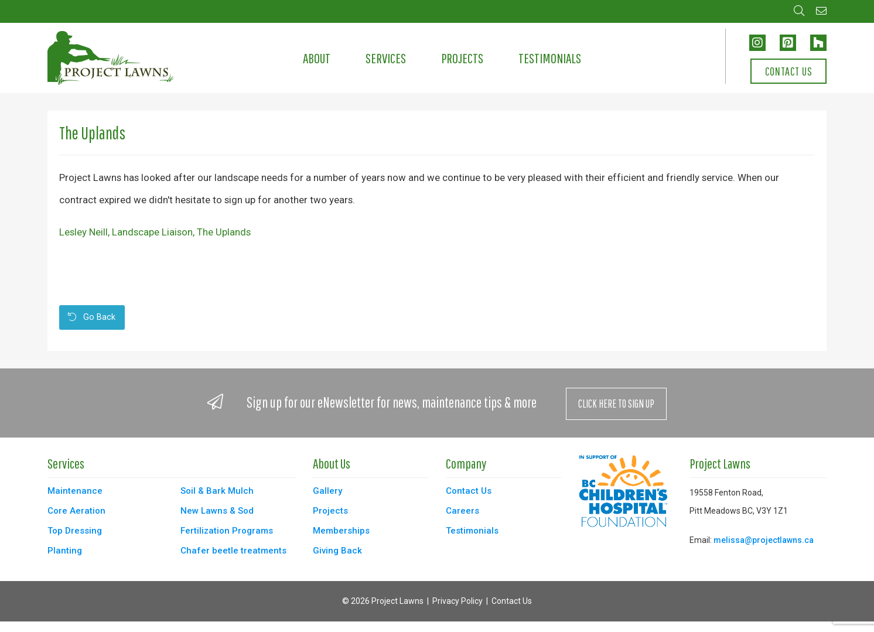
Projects (462, 58)
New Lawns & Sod (217, 510)
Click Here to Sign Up (616, 403)
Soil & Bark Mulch (217, 491)
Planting (64, 550)
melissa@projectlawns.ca (763, 540)
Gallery (327, 491)
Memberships (341, 530)
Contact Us (788, 71)
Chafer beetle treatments (233, 550)
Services (386, 58)
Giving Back (337, 550)
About (316, 58)
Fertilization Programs (226, 530)
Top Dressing (74, 530)
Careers (462, 510)
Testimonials (549, 58)
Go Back (91, 317)
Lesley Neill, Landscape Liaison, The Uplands (155, 232)
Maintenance (75, 491)
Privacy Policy (457, 601)
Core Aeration (76, 510)
